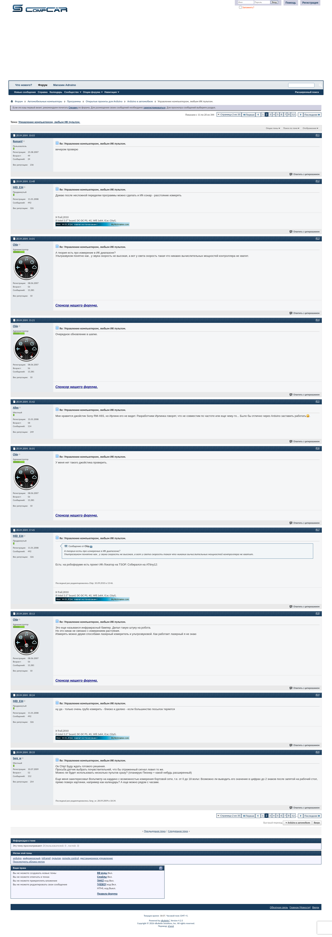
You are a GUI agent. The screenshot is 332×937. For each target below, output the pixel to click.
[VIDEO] (101, 884)
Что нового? (23, 85)
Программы (74, 101)
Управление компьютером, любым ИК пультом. (49, 122)
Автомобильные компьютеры (45, 101)
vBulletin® (165, 920)
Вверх (317, 822)
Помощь (291, 2)
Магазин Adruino (64, 85)
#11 (318, 135)
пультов (56, 858)
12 (293, 114)
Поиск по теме (290, 128)
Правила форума (107, 893)
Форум (42, 85)
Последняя (312, 114)
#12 (318, 181)
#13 (318, 238)
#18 (318, 613)
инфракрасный (31, 858)
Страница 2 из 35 (230, 114)
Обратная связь (279, 907)
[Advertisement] (132, 47)
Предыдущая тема (155, 831)
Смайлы (102, 876)
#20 (318, 751)
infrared (46, 858)
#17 (318, 529)
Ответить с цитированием (305, 174)
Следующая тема (178, 831)
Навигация (110, 92)
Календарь (56, 92)
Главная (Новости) (300, 907)
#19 (318, 694)
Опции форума (91, 92)
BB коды (102, 873)
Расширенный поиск (307, 92)
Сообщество (71, 92)
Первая (248, 114)
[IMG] (100, 880)
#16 (318, 448)
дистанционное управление (96, 858)
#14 (318, 319)
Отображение (309, 128)
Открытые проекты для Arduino (104, 101)
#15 (318, 401)
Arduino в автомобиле (140, 101)
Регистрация (310, 2)
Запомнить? (246, 7)
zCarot (171, 926)
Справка (43, 92)
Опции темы (272, 128)
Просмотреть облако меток (29, 861)
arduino (17, 858)
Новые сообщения (25, 92)
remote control (70, 858)
